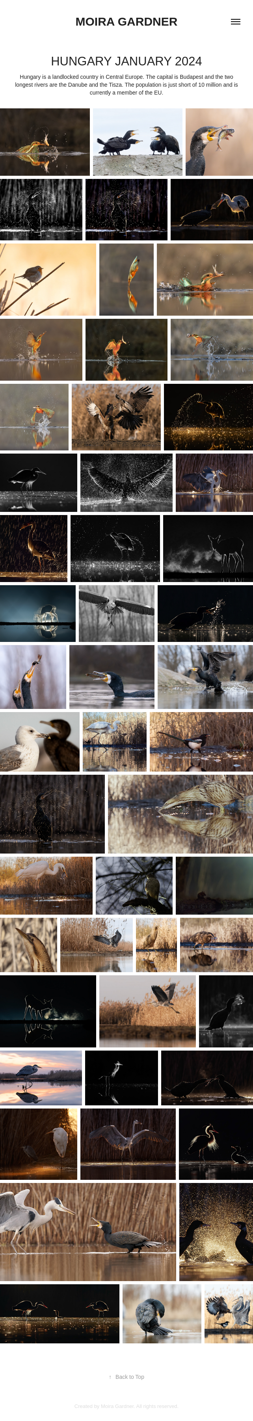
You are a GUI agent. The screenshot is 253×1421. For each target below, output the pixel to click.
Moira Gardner (127, 21)
